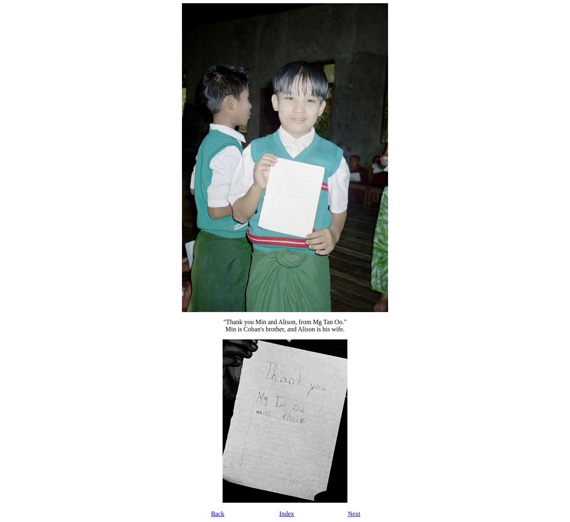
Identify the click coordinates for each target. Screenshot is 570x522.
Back (217, 513)
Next (354, 513)
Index (286, 513)
